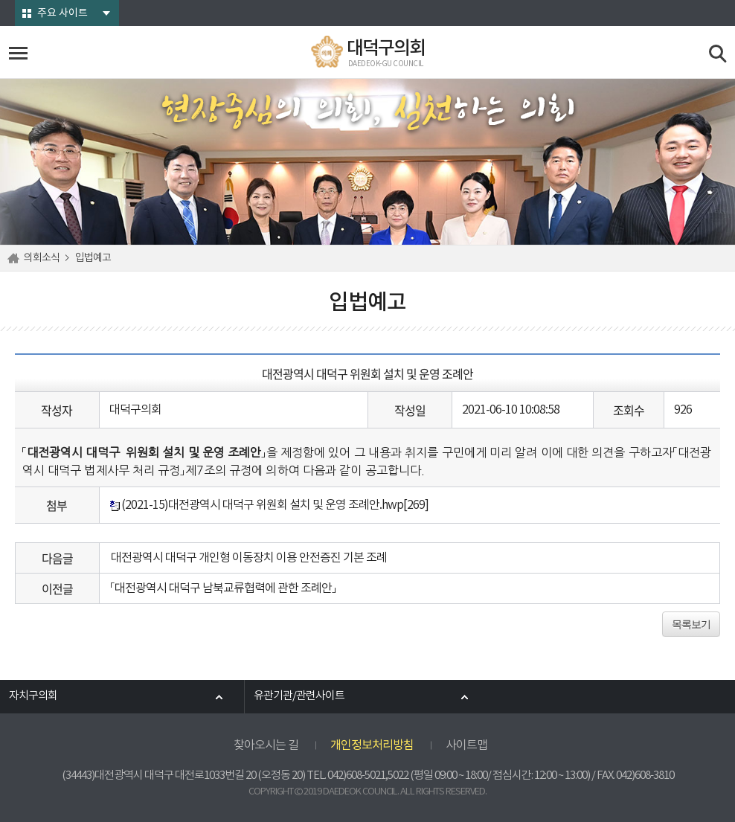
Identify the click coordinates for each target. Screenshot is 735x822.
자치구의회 (33, 696)
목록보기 (691, 624)
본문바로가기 (0, 0)
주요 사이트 (62, 13)
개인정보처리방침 (372, 745)
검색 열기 (718, 54)
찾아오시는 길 (266, 745)
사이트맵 (466, 745)
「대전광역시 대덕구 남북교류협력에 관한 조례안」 (223, 588)
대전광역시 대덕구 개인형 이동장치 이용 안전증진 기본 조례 (249, 558)
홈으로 (15, 258)
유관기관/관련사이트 (299, 696)
